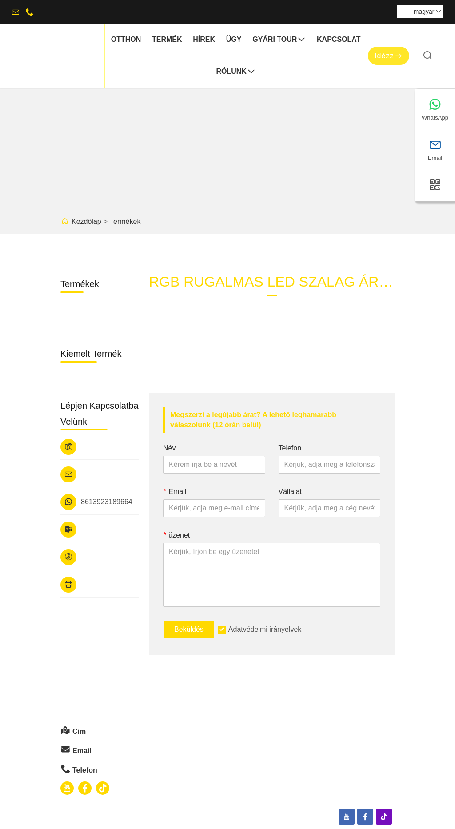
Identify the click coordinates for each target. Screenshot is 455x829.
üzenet (176, 535)
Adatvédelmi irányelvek (265, 629)
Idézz (389, 56)
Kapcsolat (338, 39)
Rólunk (235, 72)
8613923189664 (106, 502)
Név (169, 448)
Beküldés (189, 629)
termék (167, 39)
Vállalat (290, 491)
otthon (126, 39)
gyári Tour (279, 40)
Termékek (125, 221)
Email (174, 491)
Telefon (290, 448)
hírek (204, 39)
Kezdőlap (86, 221)
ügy (234, 39)
